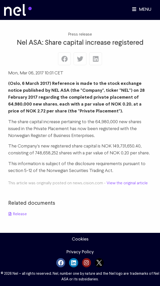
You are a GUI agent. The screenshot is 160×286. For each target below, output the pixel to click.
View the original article (127, 183)
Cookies (80, 239)
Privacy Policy (80, 252)
